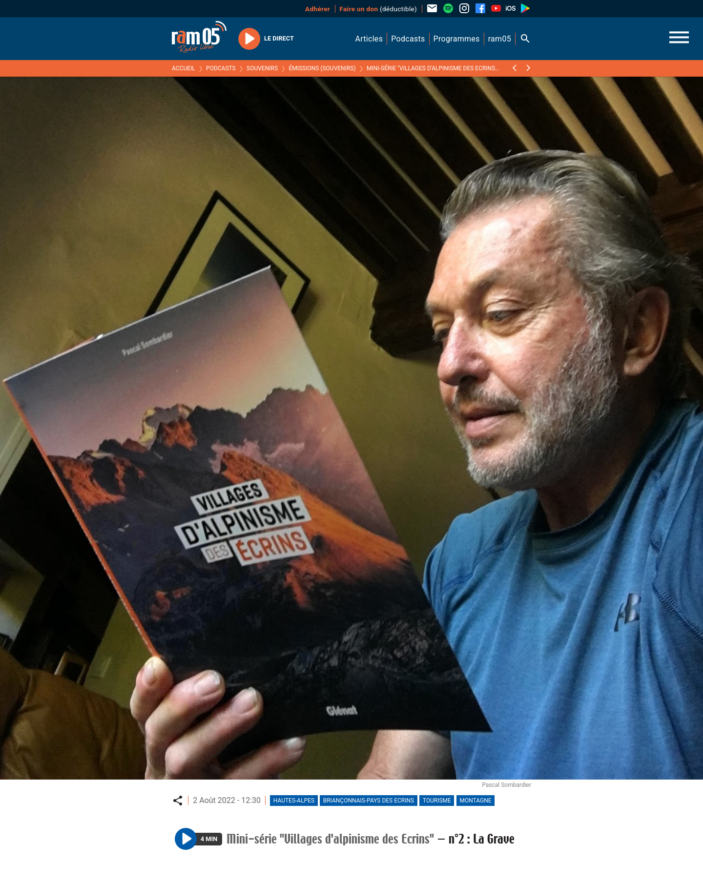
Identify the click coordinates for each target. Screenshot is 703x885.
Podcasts (221, 68)
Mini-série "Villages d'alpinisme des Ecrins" (432, 68)
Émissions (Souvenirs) (322, 68)
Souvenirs (262, 68)
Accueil (183, 68)
